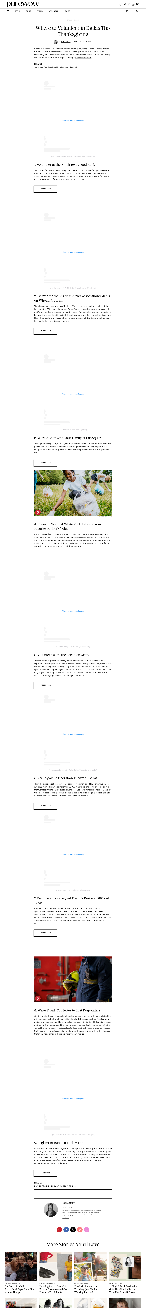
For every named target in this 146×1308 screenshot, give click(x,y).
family (40, 11)
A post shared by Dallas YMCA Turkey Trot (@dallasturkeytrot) (73, 1134)
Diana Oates (65, 42)
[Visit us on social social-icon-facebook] (129, 4)
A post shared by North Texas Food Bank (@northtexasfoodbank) (73, 156)
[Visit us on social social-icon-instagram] (133, 4)
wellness (53, 11)
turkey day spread (83, 58)
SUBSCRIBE (125, 11)
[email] (86, 1229)
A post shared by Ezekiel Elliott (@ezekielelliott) (73, 647)
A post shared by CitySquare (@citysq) (73, 430)
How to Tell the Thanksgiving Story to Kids (55, 1186)
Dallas (69, 20)
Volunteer (46, 189)
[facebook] (66, 1229)
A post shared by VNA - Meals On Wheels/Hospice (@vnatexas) (73, 288)
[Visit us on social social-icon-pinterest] (125, 4)
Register (46, 1173)
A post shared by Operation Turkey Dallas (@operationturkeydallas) (73, 770)
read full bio (66, 1218)
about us (68, 11)
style (17, 11)
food (28, 11)
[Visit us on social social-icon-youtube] (137, 4)
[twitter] (73, 1229)
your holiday (96, 49)
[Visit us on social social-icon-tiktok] (120, 4)
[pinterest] (38, 512)
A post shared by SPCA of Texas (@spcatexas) (73, 890)
